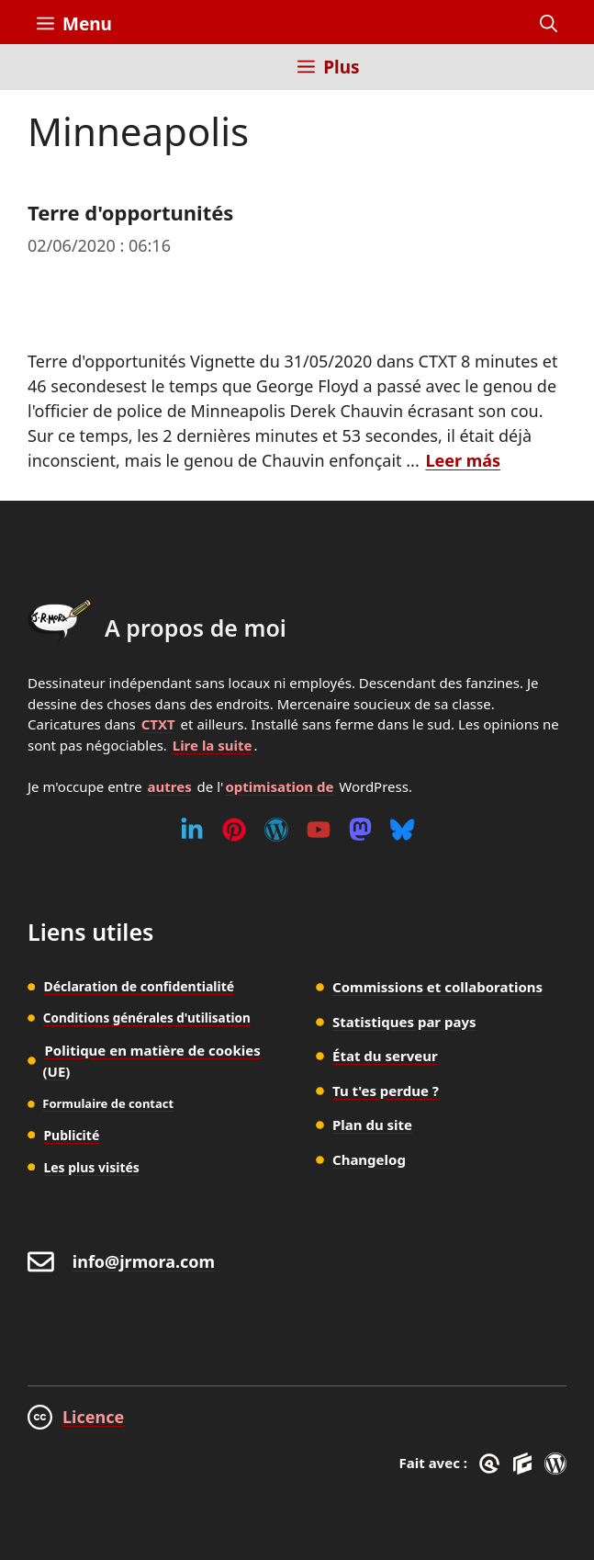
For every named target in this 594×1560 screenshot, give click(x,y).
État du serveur (385, 1055)
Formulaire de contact (108, 1103)
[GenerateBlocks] (525, 1463)
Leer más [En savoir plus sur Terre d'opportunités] (462, 460)
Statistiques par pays (404, 1021)
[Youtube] (319, 830)
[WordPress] (276, 830)
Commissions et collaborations (437, 987)
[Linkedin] (192, 830)
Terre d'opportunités (130, 212)
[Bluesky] (402, 830)
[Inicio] (50, 77)
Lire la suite (212, 745)
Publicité (71, 1135)
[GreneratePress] (492, 1463)
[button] (548, 24)
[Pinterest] (234, 830)
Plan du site (372, 1124)
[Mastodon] (360, 830)
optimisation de (279, 786)
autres (170, 786)
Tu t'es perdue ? (385, 1090)
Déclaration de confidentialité (138, 986)
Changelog (369, 1159)
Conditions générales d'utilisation (147, 1018)
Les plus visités (91, 1167)
